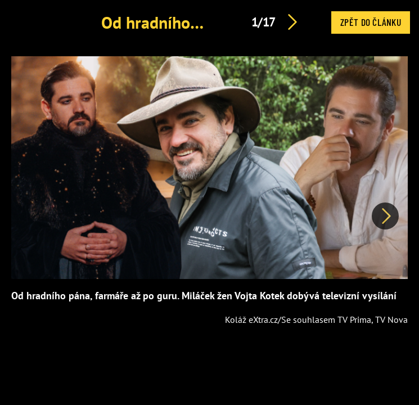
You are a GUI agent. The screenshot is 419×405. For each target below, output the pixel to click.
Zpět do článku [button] (370, 22)
